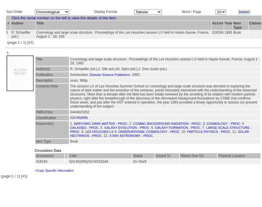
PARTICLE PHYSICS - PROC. (209, 131)
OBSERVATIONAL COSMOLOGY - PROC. (149, 131)
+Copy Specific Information (54, 170)
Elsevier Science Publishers (110, 74)
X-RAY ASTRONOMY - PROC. (131, 135)
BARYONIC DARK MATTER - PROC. (101, 123)
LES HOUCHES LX (99, 131)
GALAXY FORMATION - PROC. (178, 127)
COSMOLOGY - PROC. (224, 123)
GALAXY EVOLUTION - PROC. (127, 127)
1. (8, 52)
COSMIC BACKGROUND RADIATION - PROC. (167, 123)
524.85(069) (79, 117)
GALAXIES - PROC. (84, 127)
